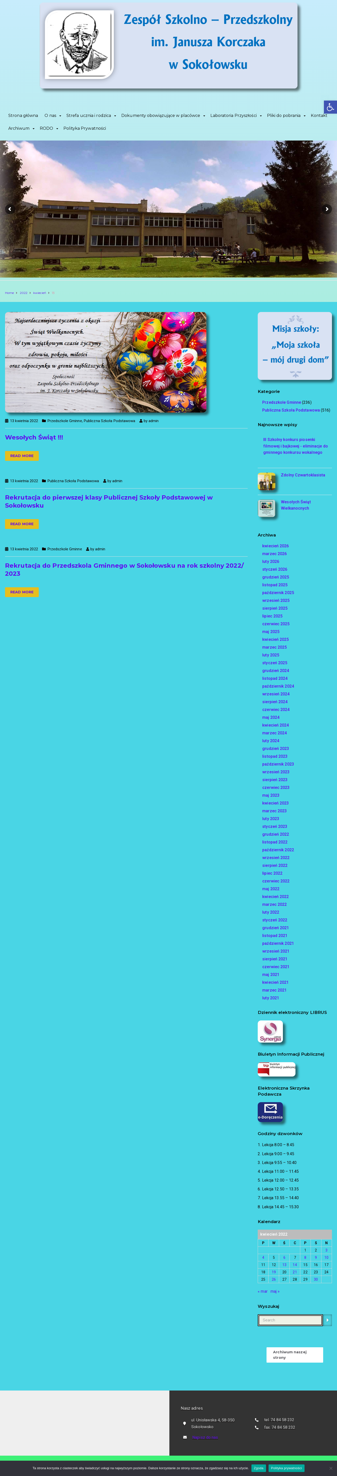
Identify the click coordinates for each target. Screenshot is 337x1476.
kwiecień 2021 (275, 982)
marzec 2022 (274, 904)
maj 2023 (270, 795)
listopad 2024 (274, 678)
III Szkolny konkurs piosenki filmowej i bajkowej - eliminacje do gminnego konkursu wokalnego (295, 446)
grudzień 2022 (275, 834)
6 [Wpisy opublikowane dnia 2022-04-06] (284, 1258)
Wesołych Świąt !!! (34, 437)
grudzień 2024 (275, 670)
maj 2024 (270, 717)
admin (153, 421)
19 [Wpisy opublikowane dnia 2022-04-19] (274, 1272)
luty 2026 (270, 561)
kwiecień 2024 (275, 725)
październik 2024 (278, 686)
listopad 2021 (274, 935)
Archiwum (18, 128)
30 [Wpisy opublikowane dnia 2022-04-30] (316, 1279)
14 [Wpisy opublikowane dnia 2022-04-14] (295, 1265)
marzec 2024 (274, 733)
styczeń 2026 (274, 569)
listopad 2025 (274, 585)
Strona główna (23, 115)
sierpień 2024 (274, 701)
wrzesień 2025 (275, 600)
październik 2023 (278, 764)
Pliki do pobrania (284, 115)
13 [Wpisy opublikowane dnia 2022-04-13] (284, 1265)
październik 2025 (278, 592)
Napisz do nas (205, 1437)
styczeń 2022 (274, 920)
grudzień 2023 (275, 748)
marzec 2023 (274, 811)
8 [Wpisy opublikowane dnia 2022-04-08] (305, 1258)
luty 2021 (270, 998)
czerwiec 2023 (275, 787)
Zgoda (259, 1468)
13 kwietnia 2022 (24, 421)
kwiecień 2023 (275, 803)
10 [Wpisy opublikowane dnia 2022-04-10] (326, 1258)
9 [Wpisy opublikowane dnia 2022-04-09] (316, 1258)
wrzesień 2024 (275, 694)
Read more (21, 456)
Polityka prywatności (286, 1468)
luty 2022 (270, 912)
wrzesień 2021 (275, 951)
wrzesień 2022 (275, 857)
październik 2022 (278, 849)
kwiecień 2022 (275, 896)
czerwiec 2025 (275, 623)
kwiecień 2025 (275, 639)
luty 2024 (270, 740)
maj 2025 (270, 631)
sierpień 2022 (274, 865)
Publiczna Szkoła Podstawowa (109, 421)
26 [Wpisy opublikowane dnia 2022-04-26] (274, 1279)
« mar (263, 1291)
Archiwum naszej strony (290, 1355)
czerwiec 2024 (275, 709)
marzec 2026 (274, 553)
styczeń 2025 (274, 662)
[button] (330, 107)
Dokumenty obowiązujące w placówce (160, 115)
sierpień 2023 (274, 779)
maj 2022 (270, 888)
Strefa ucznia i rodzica (88, 115)
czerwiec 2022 (275, 881)
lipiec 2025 (272, 616)
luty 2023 (270, 818)
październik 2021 (278, 943)
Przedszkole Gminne (65, 421)
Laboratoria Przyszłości (233, 115)
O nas (50, 115)
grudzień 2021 (275, 927)
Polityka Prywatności (84, 128)
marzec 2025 (274, 647)
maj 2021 (270, 974)
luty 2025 (270, 655)
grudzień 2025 (275, 577)
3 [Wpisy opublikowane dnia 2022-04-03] (326, 1250)
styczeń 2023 (274, 826)
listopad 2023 (274, 756)
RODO (46, 128)
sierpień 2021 (274, 959)
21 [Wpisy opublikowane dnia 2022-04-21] (295, 1272)
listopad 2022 (274, 842)
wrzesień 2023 (275, 772)
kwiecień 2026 (275, 546)
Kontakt (319, 115)
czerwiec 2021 (275, 966)
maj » (275, 1291)
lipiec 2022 (272, 873)
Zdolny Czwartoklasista (303, 475)
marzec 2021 (274, 990)
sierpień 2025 (274, 608)
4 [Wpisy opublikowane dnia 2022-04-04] (263, 1258)
